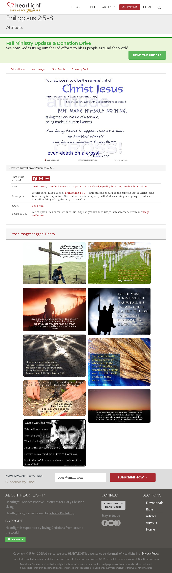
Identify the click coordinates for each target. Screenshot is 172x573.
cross (43, 186)
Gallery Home (18, 69)
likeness (63, 186)
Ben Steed (38, 205)
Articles (109, 7)
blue (136, 186)
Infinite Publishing (62, 513)
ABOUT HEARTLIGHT (25, 495)
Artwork (129, 7)
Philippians (41, 168)
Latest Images (38, 69)
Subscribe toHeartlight (113, 505)
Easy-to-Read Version (86, 559)
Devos (76, 7)
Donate (15, 539)
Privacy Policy (150, 553)
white (143, 186)
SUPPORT (14, 520)
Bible (92, 7)
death (35, 186)
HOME (147, 7)
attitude (52, 186)
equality (105, 186)
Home (150, 529)
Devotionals (154, 503)
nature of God (91, 186)
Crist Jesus (75, 186)
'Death (49, 233)
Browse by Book (80, 69)
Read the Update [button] (147, 55)
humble (127, 186)
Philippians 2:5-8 (75, 192)
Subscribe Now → (132, 477)
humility (116, 186)
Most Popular (59, 69)
